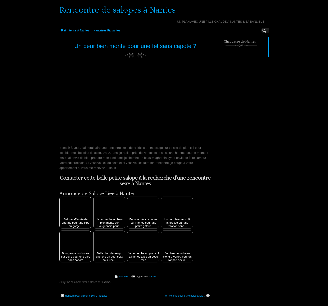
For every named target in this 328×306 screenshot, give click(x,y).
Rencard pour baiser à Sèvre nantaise (84, 295)
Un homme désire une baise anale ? (187, 295)
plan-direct (124, 276)
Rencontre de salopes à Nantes (117, 10)
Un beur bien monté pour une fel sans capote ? (135, 46)
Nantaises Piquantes (107, 30)
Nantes (152, 276)
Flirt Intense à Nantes (75, 30)
